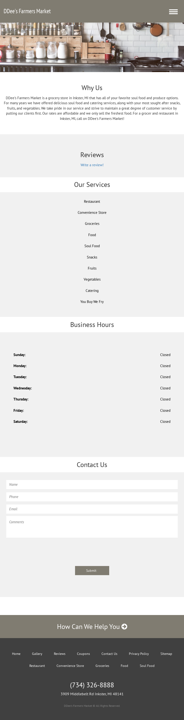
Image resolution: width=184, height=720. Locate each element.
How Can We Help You (92, 626)
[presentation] (42, 549)
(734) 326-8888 (92, 684)
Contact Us (109, 654)
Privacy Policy (139, 654)
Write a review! (92, 165)
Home (16, 654)
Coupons (83, 654)
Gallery (37, 654)
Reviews (59, 654)
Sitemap (166, 654)
